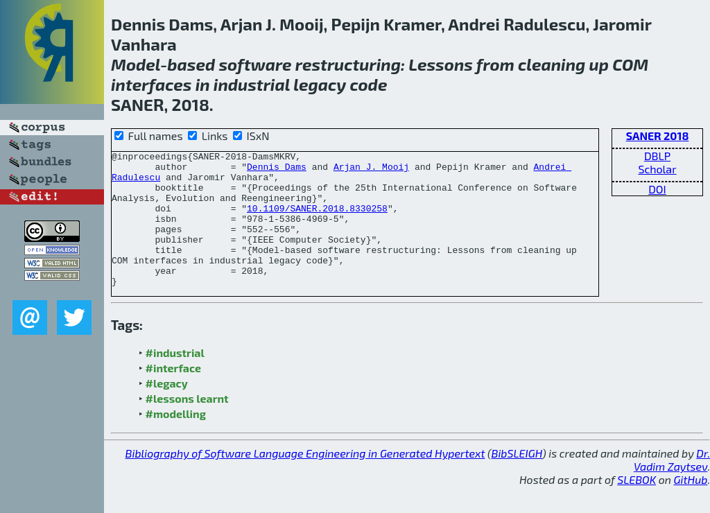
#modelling (176, 440)
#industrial (175, 379)
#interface (173, 394)
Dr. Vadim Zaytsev (672, 486)
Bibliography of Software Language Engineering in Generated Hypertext (305, 480)
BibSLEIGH (517, 480)
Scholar (657, 168)
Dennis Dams (276, 170)
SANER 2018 (657, 135)
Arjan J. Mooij (371, 170)
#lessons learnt (187, 425)
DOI (657, 188)
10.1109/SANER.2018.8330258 (317, 220)
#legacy (167, 410)
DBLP (657, 155)
